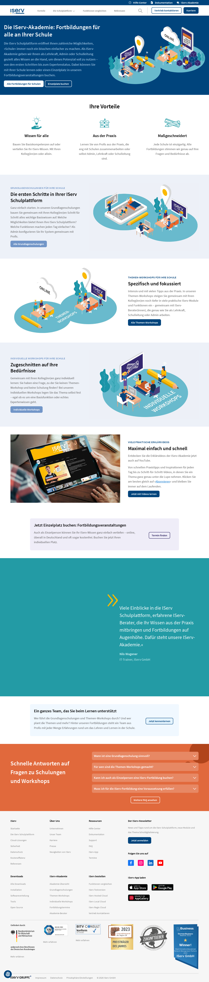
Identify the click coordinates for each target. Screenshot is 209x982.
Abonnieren (163, 481)
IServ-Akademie (188, 2)
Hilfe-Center (138, 2)
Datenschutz (56, 977)
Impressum (40, 977)
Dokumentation (162, 2)
